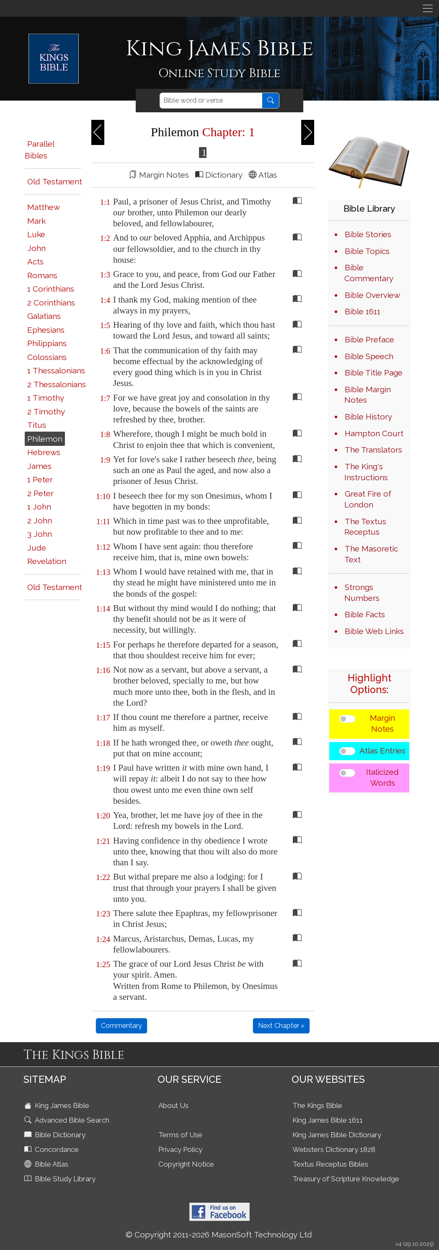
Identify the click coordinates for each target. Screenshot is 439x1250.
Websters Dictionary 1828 (333, 1149)
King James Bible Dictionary (336, 1135)
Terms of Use (180, 1135)
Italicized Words (382, 777)
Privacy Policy (180, 1149)
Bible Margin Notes (367, 395)
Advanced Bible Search (67, 1120)
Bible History (368, 416)
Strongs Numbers (362, 592)
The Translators (373, 449)
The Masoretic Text (371, 554)
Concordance (52, 1149)
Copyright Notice (186, 1164)
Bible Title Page (374, 372)
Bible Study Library (60, 1179)
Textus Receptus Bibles (330, 1164)
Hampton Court (374, 433)
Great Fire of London (367, 499)
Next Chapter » (281, 1026)
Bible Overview (372, 295)
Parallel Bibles (39, 149)
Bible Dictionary (55, 1135)
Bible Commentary (368, 273)
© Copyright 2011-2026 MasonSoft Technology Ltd (219, 1234)
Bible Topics (367, 251)
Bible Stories (368, 234)
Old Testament (54, 181)
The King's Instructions (366, 472)
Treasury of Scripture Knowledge (345, 1179)
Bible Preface (369, 339)
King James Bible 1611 (327, 1120)
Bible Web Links (374, 631)
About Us (173, 1105)
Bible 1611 (362, 311)
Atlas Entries (382, 750)
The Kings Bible (317, 1105)
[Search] (211, 101)
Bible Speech (369, 356)
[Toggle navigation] (427, 8)
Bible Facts (365, 614)
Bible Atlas (47, 1164)
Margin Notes (382, 723)
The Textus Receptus (365, 527)
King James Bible (57, 1105)
